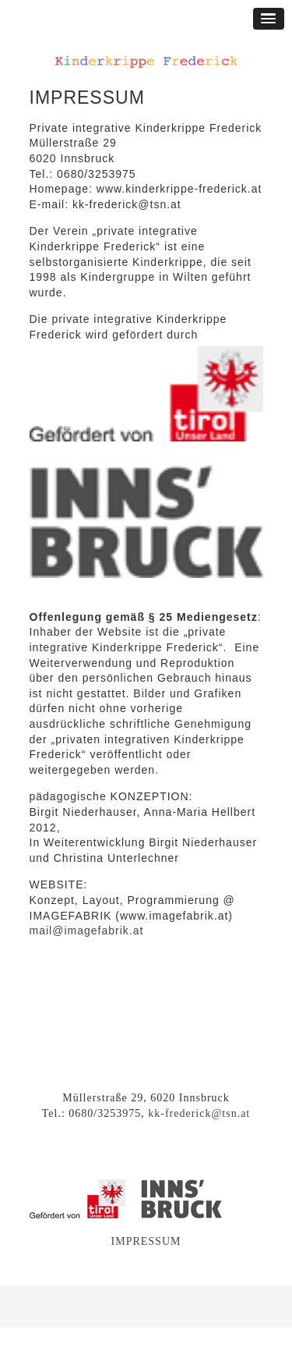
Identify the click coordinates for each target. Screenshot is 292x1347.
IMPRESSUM (146, 1241)
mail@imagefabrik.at (87, 930)
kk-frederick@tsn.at (199, 1113)
